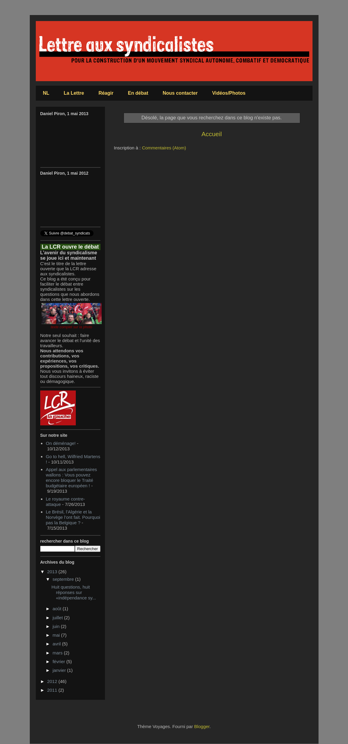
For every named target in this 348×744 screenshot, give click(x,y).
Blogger (202, 726)
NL (46, 93)
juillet (58, 617)
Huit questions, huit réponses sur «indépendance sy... (73, 592)
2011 (53, 690)
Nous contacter (180, 93)
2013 (53, 571)
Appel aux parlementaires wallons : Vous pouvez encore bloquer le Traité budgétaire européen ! (71, 477)
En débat (138, 93)
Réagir (105, 93)
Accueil (212, 133)
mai (57, 635)
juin (57, 626)
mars (58, 652)
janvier (60, 670)
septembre (64, 579)
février (59, 661)
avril (57, 643)
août (58, 608)
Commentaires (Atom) (164, 147)
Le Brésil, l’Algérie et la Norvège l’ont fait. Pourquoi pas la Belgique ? (73, 517)
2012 (53, 681)
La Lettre (74, 93)
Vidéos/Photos (228, 93)
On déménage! (60, 443)
